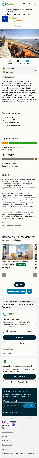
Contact (19, 337)
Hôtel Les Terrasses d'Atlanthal (15, 261)
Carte (21, 285)
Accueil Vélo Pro (7, 432)
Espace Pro (7, 353)
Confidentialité (7, 445)
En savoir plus (19, 376)
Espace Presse (9, 349)
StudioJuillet (14, 454)
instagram (12, 331)
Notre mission (19, 343)
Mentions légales (7, 440)
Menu (30, 4)
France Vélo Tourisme (27, 454)
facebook (28, 331)
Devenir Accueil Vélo (19, 382)
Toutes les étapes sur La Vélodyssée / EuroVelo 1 (19, 11)
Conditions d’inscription (12, 412)
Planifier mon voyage (16, 291)
